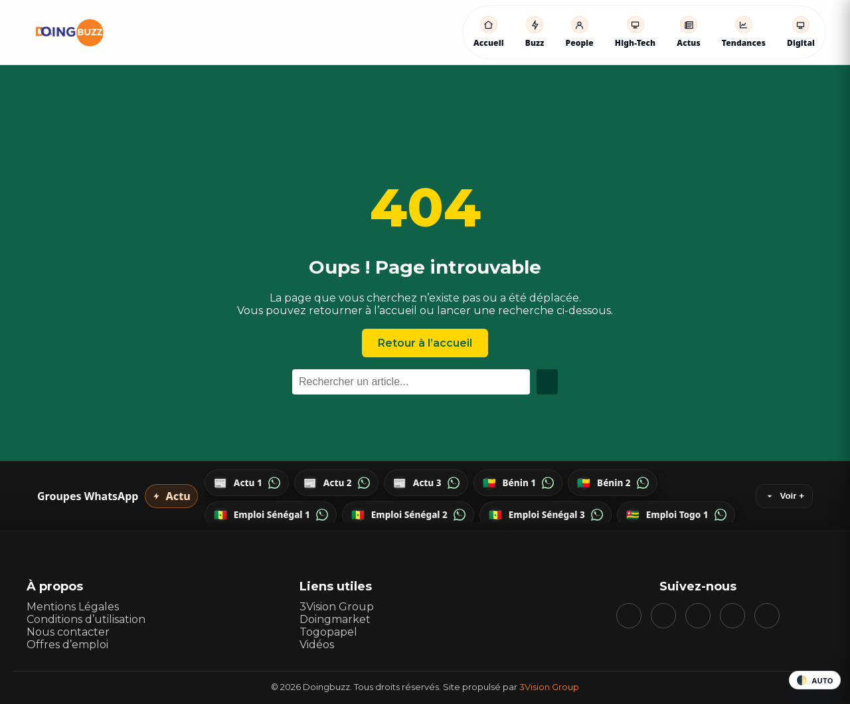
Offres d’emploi (67, 644)
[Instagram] (663, 615)
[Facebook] (628, 615)
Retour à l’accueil (425, 343)
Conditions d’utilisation (86, 619)
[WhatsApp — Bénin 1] (518, 483)
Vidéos (316, 644)
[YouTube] (698, 615)
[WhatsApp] (767, 615)
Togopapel (328, 632)
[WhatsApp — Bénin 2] (612, 483)
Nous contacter (68, 632)
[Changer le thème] (815, 680)
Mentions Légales (73, 606)
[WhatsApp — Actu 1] (247, 483)
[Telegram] (732, 615)
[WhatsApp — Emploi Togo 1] (676, 514)
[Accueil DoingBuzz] (69, 32)
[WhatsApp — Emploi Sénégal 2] (408, 514)
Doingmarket (335, 619)
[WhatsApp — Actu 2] (336, 483)
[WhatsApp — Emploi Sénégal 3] (545, 514)
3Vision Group (336, 606)
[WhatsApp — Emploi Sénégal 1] (271, 514)
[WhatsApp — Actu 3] (426, 483)
